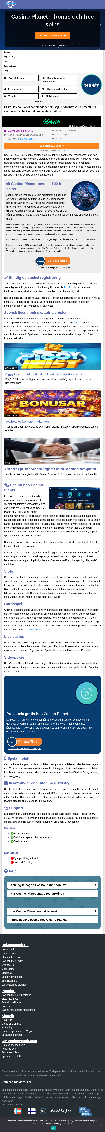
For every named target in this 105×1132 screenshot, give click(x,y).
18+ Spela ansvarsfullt (45, 45)
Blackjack (7, 973)
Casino (7, 61)
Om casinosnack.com (13, 1045)
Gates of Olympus (11, 1023)
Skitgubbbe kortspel (12, 1034)
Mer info (39, 102)
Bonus (7, 52)
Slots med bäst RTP (12, 998)
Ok (53, 1128)
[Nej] (101, 1124)
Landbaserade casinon (14, 984)
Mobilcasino (8, 969)
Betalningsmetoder (12, 977)
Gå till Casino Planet (52, 35)
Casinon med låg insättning (16, 995)
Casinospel (8, 949)
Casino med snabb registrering (18, 1009)
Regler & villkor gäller (59, 45)
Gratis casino (9, 953)
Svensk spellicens (11, 1002)
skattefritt (77, 322)
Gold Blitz (7, 1020)
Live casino (8, 965)
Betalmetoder (10, 66)
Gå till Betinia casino (52, 146)
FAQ (6, 71)
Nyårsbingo (8, 1027)
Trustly (67, 287)
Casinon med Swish (12, 961)
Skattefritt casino (11, 957)
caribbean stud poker (37, 629)
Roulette (6, 1006)
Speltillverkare (9, 980)
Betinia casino (27, 139)
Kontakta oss (9, 1048)
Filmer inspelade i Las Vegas (17, 1031)
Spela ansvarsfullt (11, 1056)
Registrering (9, 57)
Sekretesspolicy (10, 1052)
